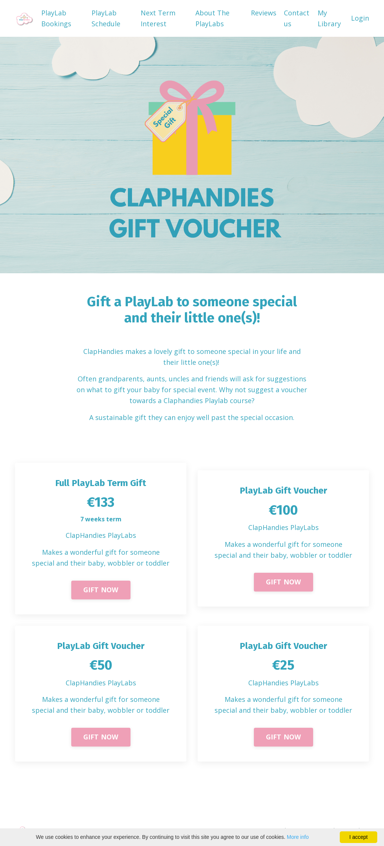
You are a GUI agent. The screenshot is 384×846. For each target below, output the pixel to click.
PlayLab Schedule (106, 18)
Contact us (296, 18)
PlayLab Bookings (56, 18)
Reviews (263, 12)
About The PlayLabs (212, 18)
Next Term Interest (158, 18)
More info (298, 837)
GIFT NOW (100, 589)
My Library (329, 18)
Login (360, 18)
